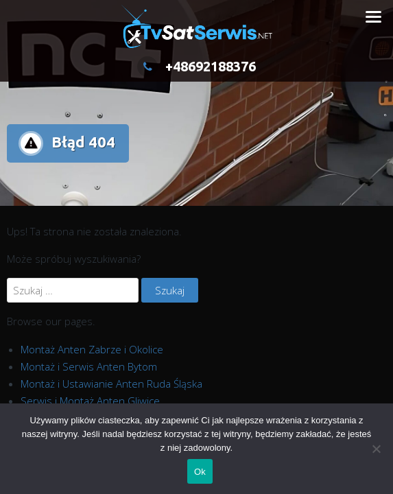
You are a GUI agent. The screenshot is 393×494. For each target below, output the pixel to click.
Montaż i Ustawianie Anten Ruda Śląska (111, 383)
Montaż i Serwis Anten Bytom (89, 366)
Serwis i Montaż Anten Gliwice (90, 401)
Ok (200, 472)
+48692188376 (196, 66)
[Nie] (376, 449)
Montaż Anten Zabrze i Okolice (92, 349)
